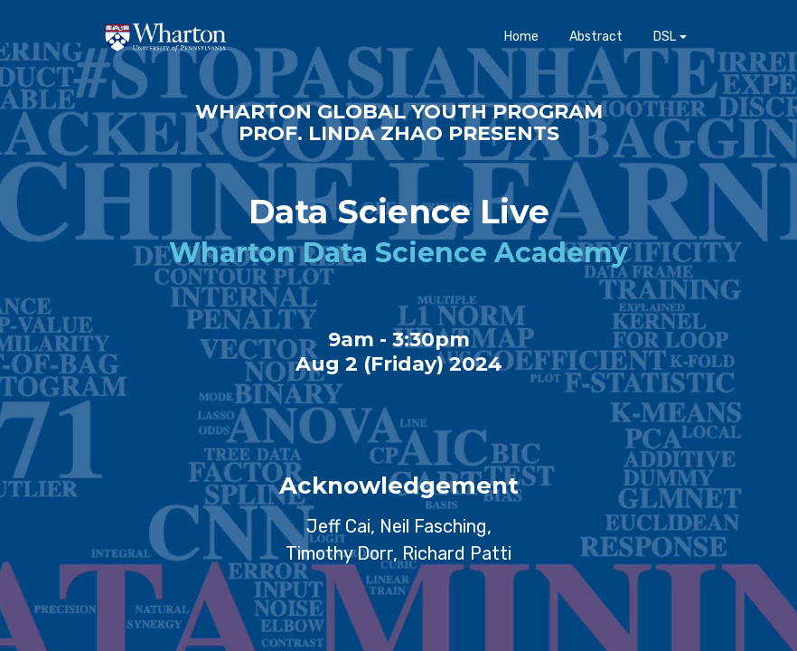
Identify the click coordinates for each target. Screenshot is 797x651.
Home (521, 50)
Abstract (596, 50)
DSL (664, 50)
